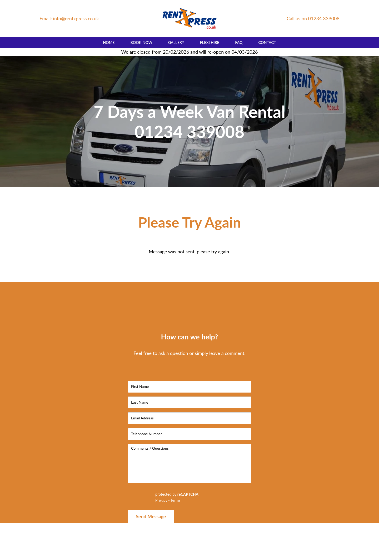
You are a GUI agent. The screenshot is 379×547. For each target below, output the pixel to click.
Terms (176, 500)
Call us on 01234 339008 (313, 18)
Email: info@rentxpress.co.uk (69, 18)
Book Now (141, 42)
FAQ (238, 42)
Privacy (161, 500)
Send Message (151, 516)
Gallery (176, 42)
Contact (267, 42)
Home (108, 42)
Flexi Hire (209, 42)
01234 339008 (189, 131)
